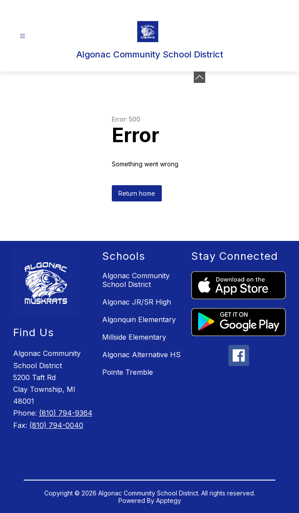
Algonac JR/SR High (136, 302)
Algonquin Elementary (139, 319)
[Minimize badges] (199, 77)
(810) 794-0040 (56, 425)
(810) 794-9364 (66, 413)
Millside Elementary (134, 337)
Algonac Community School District (136, 280)
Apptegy (168, 500)
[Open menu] (23, 36)
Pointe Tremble (127, 372)
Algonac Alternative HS (141, 354)
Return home (136, 193)
